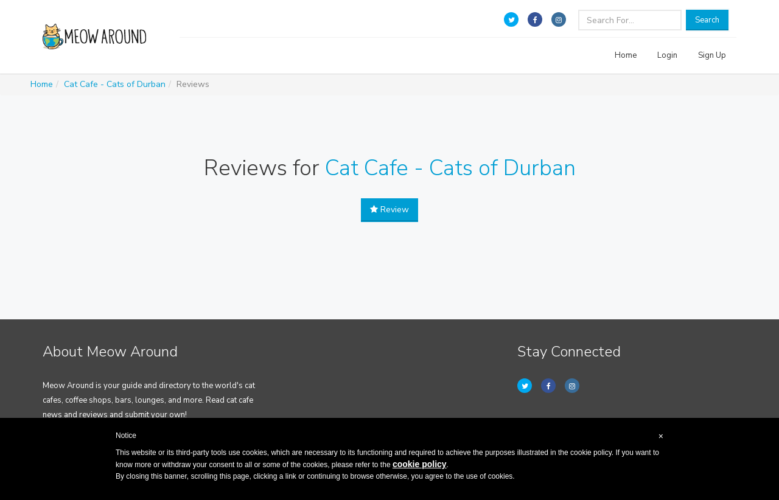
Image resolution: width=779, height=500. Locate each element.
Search (707, 20)
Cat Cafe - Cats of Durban (115, 84)
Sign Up (712, 55)
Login (667, 55)
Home (626, 55)
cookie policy (420, 464)
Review (389, 209)
